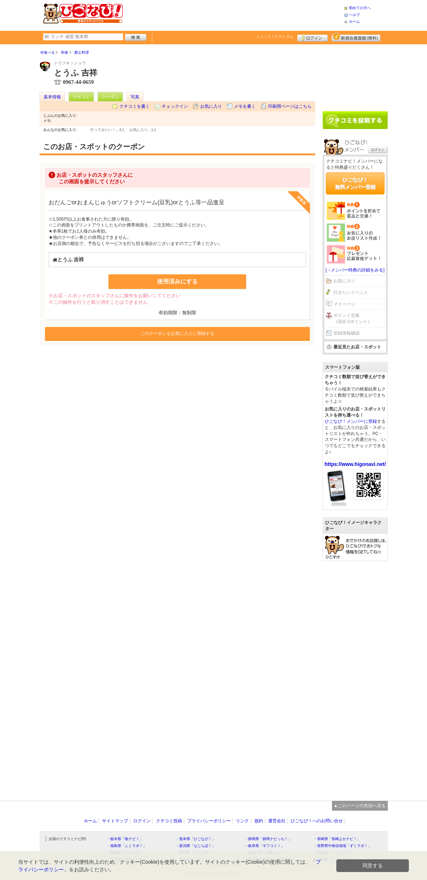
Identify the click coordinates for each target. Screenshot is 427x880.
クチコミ (81, 96)
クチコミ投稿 (169, 820)
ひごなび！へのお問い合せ (317, 820)
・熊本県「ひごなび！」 (195, 839)
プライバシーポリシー (209, 820)
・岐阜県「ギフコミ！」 (264, 846)
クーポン (110, 96)
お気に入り (211, 106)
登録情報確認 (346, 333)
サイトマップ (115, 820)
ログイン (312, 37)
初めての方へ (360, 8)
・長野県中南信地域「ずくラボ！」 (342, 846)
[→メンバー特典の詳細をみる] (355, 270)
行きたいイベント (350, 292)
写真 (135, 96)
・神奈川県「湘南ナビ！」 (266, 853)
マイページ (344, 304)
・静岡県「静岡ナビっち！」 (268, 839)
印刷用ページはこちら (290, 106)
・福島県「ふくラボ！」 (127, 846)
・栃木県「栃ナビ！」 (125, 839)
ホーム (354, 22)
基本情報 (52, 96)
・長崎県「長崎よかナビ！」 (337, 839)
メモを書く (245, 106)
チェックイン (175, 106)
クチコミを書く (134, 106)
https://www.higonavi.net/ (355, 464)
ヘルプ (354, 15)
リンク (242, 820)
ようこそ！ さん (275, 36)
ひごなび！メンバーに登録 (351, 421)
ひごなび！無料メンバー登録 (355, 183)
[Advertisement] (233, 14)
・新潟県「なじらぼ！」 (195, 846)
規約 (258, 820)
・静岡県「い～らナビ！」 (335, 853)
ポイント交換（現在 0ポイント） (352, 318)
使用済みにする (177, 281)
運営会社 (277, 820)
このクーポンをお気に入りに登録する (177, 333)
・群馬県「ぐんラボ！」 (127, 853)
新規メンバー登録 (356, 37)
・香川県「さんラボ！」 (195, 853)
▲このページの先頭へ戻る (360, 805)
